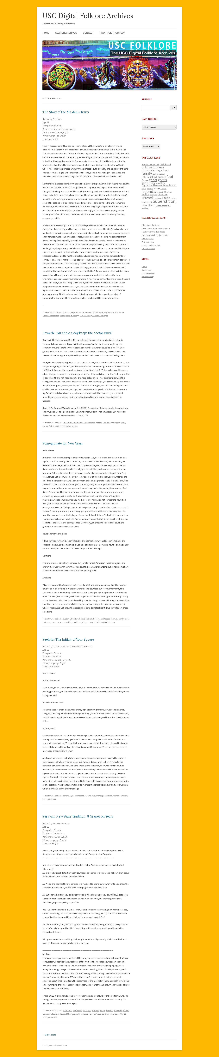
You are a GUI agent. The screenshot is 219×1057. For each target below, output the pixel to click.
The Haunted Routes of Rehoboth (156, 228)
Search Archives (66, 33)
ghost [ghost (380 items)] (153, 180)
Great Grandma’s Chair (151, 245)
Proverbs (106, 422)
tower (68, 315)
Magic (102, 1010)
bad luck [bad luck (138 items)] (155, 164)
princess (45, 315)
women (116, 795)
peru (104, 1014)
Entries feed (146, 270)
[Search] (174, 107)
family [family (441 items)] (147, 173)
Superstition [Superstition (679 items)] (164, 201)
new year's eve (95, 1014)
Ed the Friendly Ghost (151, 225)
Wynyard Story (148, 242)
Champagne (72, 1014)
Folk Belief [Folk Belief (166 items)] (147, 176)
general (99, 422)
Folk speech (90, 422)
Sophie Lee (72, 426)
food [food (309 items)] (169, 176)
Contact (88, 33)
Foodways (87, 1010)
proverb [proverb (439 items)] (148, 197)
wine (108, 1014)
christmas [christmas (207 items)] (148, 170)
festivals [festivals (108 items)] (162, 174)
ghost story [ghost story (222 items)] (148, 183)
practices (108, 795)
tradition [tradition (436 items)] (148, 205)
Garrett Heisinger (100, 315)
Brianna (52, 799)
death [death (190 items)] (165, 170)
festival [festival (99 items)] (155, 174)
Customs (66, 312)
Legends (74, 312)
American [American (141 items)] (146, 164)
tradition (76, 622)
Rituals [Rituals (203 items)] (166, 198)
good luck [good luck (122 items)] (160, 183)
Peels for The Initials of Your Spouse (68, 639)
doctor (45, 426)
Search (147, 99)
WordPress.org (148, 276)
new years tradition (64, 622)
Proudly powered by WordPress (54, 1045)
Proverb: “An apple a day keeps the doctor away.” (77, 333)
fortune (111, 312)
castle (100, 312)
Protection (83, 312)
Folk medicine (78, 422)
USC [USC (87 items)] (169, 206)
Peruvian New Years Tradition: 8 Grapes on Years (77, 816)
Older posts (49, 1034)
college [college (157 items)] (158, 170)
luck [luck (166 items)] (156, 192)
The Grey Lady (147, 238)
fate (105, 312)
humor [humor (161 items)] (173, 185)
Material (109, 1010)
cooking (87, 795)
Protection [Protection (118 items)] (162, 194)
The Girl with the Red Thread (153, 232)
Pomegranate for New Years (62, 443)
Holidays (74, 619)
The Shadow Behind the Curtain (155, 235)
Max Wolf (53, 1017)
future (121, 312)
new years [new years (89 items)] (153, 195)
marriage (100, 795)
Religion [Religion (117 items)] (158, 198)
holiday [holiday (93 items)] (157, 185)
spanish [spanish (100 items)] (149, 202)
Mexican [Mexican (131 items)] (168, 192)
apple (123, 422)
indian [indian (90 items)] (144, 189)
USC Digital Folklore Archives (87, 16)
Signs (72, 795)
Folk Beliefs (67, 422)
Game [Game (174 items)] (145, 180)
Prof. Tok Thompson (112, 33)
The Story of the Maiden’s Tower (65, 112)
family (121, 619)
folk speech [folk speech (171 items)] (159, 176)
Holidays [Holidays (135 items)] (164, 185)
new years (51, 622)
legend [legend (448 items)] (147, 191)
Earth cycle (67, 1010)
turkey (74, 315)
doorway (114, 619)
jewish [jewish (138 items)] (150, 188)
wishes (114, 1014)
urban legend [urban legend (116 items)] (161, 205)
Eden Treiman (109, 622)
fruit (116, 312)
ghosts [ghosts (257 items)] (162, 180)
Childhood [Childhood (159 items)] (165, 164)
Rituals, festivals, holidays (89, 619)
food (126, 619)
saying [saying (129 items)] (174, 198)
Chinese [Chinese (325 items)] (158, 167)
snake (62, 315)
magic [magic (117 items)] (161, 192)
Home (45, 33)
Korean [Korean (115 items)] (163, 188)
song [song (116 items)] (144, 202)
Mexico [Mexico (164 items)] (145, 194)
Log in (144, 266)
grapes (85, 1014)
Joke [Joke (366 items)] (156, 188)
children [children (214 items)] (147, 167)
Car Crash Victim (148, 248)
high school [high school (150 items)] (148, 185)
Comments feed (148, 273)
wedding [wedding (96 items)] (145, 208)
